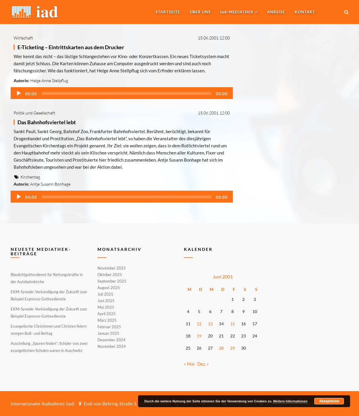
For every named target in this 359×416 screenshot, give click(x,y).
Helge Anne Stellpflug (49, 80)
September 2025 (111, 281)
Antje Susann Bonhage (50, 184)
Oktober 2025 (109, 274)
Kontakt (305, 11)
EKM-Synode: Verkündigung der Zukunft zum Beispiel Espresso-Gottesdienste (49, 295)
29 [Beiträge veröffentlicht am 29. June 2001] (232, 347)
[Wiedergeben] (19, 93)
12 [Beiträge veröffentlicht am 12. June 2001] (199, 323)
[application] (122, 93)
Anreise (276, 11)
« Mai (189, 363)
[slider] (126, 93)
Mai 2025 (105, 307)
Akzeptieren (329, 401)
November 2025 (111, 268)
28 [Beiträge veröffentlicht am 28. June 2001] (221, 347)
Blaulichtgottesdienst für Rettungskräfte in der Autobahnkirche (47, 278)
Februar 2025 (109, 326)
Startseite (168, 11)
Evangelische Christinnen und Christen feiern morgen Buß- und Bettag (48, 330)
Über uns (200, 11)
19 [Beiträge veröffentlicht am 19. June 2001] (199, 335)
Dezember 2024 (111, 339)
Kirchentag (30, 176)
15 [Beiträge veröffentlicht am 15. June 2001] (232, 323)
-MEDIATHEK (237, 11)
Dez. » (203, 363)
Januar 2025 (108, 333)
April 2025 (106, 313)
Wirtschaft (23, 37)
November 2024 (111, 346)
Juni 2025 (106, 300)
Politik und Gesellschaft (34, 112)
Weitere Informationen (290, 401)
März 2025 (107, 320)
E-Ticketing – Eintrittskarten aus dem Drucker (70, 47)
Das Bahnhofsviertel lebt (46, 122)
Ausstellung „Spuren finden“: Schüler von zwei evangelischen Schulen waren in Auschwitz (49, 347)
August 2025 (108, 287)
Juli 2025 (105, 294)
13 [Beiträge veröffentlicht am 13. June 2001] (210, 323)
